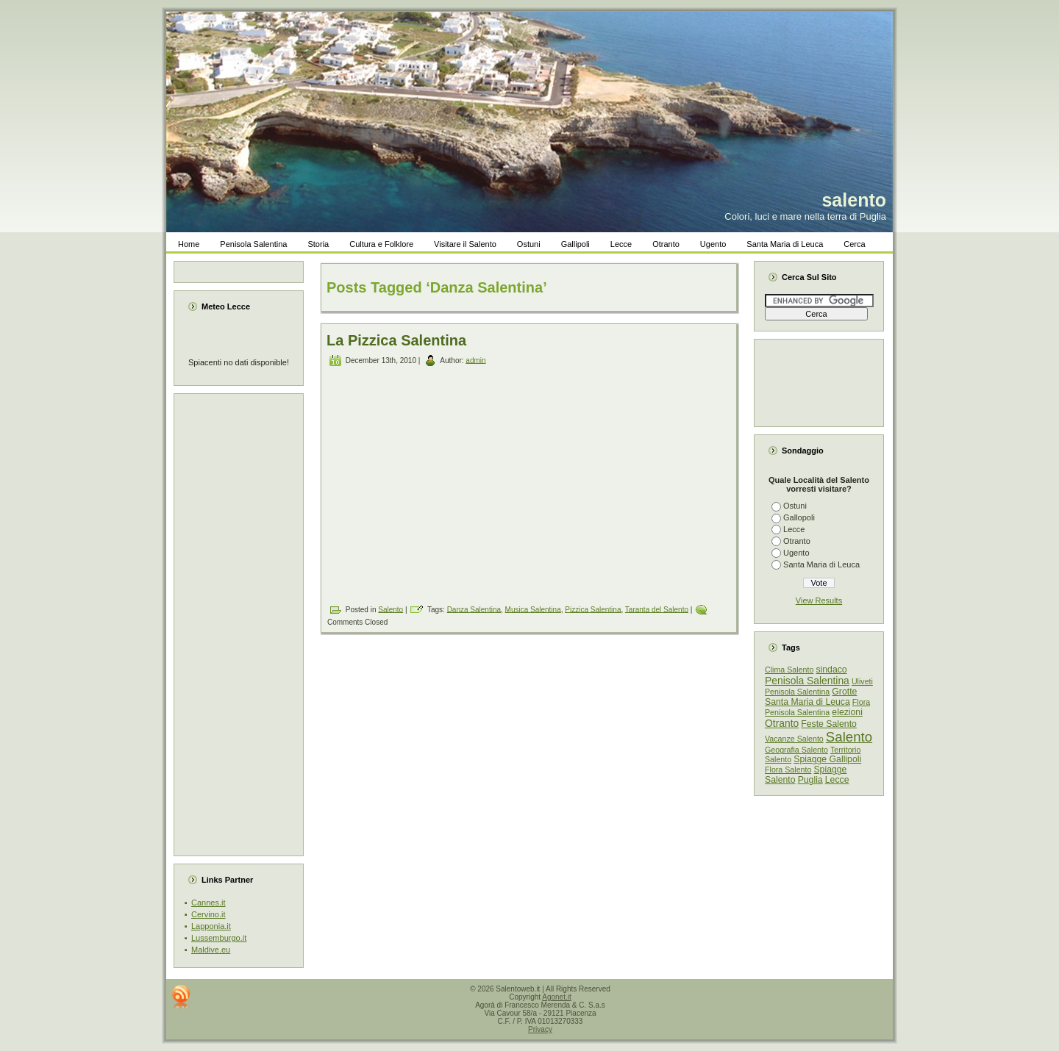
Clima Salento (789, 669)
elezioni (847, 712)
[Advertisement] (243, 624)
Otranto (796, 541)
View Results (819, 600)
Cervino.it (208, 914)
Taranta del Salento (656, 609)
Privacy (540, 1029)
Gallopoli (799, 517)
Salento (390, 609)
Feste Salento (829, 724)
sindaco (831, 669)
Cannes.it (208, 902)
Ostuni (795, 505)
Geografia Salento (796, 749)
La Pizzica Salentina (396, 340)
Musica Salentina (533, 609)
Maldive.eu (210, 949)
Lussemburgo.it (218, 937)
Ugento (796, 552)
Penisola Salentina (807, 680)
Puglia (810, 780)
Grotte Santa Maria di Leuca (811, 696)
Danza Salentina (474, 609)
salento (853, 200)
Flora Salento (788, 769)
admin (475, 360)
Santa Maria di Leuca (821, 564)
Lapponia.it (211, 926)
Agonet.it (556, 997)
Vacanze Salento (794, 738)
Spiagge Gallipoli (827, 759)
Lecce (794, 529)
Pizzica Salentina (593, 609)
